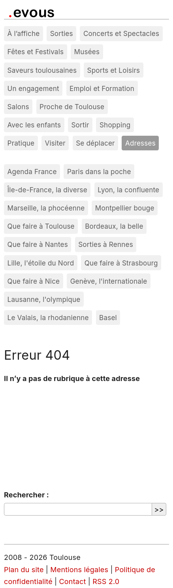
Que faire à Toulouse (41, 226)
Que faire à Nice (34, 281)
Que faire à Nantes (38, 244)
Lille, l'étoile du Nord (41, 263)
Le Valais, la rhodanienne (48, 317)
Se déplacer (95, 143)
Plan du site (24, 569)
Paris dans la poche (99, 171)
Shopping (115, 125)
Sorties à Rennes (105, 244)
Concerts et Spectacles (121, 33)
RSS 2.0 (105, 581)
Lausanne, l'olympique (44, 299)
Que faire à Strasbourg (121, 263)
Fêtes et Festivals (36, 51)
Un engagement (33, 88)
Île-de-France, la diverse (47, 190)
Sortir (80, 125)
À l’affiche (24, 33)
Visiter (55, 143)
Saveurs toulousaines (42, 70)
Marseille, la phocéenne (46, 208)
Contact (72, 581)
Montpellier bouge (124, 208)
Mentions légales (79, 569)
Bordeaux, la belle (114, 226)
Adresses (140, 143)
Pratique (21, 143)
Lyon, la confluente (128, 190)
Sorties (61, 33)
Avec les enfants (34, 125)
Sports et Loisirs (113, 70)
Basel (108, 317)
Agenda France (32, 171)
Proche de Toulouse (71, 106)
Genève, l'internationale (108, 281)
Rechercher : (26, 495)
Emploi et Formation (102, 88)
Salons (18, 106)
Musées (87, 51)
